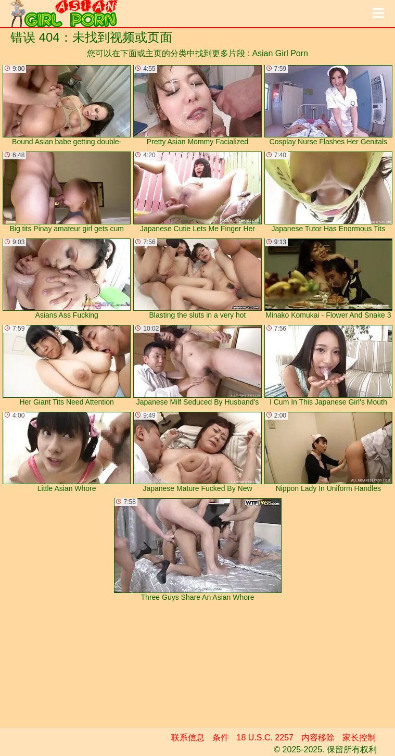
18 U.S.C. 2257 (265, 737)
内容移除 (318, 737)
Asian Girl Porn (280, 53)
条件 (220, 737)
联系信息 (188, 737)
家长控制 (359, 737)
